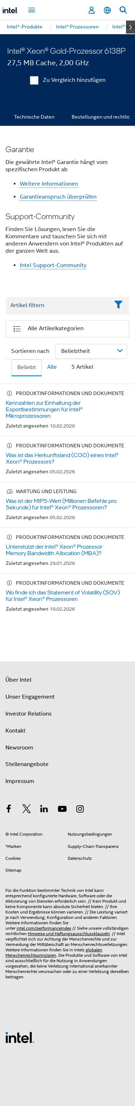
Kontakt (15, 730)
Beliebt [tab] (26, 367)
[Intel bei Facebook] (9, 810)
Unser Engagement (30, 696)
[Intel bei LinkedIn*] (44, 810)
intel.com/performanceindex (44, 928)
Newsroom (19, 747)
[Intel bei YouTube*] (62, 810)
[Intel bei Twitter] (27, 810)
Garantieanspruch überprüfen (58, 196)
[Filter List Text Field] (57, 305)
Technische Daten (34, 117)
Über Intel (18, 679)
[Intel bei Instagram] (80, 810)
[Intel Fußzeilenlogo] (19, 1037)
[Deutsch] (107, 10)
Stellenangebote (27, 764)
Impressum (19, 781)
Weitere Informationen (49, 183)
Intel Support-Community (53, 265)
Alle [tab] (52, 367)
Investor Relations (28, 713)
